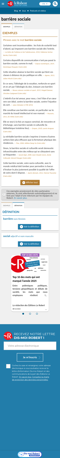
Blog (15, 10)
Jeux (23, 10)
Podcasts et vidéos (38, 10)
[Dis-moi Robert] (30, 408)
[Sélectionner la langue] (45, 3)
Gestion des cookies (21, 455)
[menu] (3, 3)
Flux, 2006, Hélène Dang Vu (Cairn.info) (30, 143)
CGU (33, 455)
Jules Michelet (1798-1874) (23, 105)
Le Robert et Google (45, 455)
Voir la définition (31, 226)
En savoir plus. (20, 198)
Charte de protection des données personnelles (25, 453)
